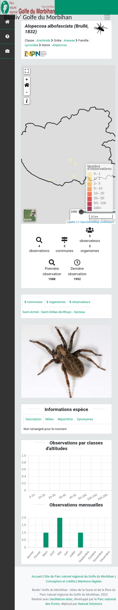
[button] (27, 86)
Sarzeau (79, 312)
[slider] (81, 212)
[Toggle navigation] (107, 17)
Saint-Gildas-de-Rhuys (56, 312)
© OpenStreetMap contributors (96, 222)
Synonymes (85, 419)
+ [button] (27, 80)
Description (33, 419)
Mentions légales (90, 581)
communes (33, 302)
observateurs (79, 302)
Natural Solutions (90, 604)
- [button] (27, 92)
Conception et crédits (61, 581)
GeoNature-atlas (61, 599)
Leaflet (71, 222)
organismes (56, 302)
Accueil (37, 576)
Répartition (65, 419)
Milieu (49, 419)
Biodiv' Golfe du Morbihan (38, 17)
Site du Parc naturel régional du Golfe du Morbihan (79, 576)
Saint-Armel (30, 312)
